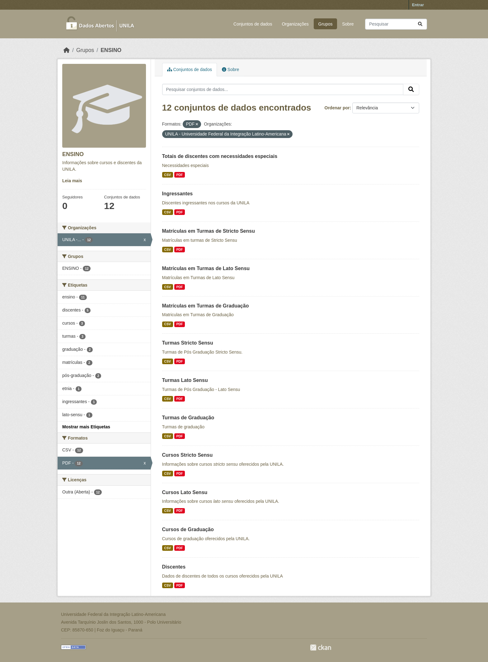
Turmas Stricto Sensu (187, 342)
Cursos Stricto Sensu (187, 455)
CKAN (320, 647)
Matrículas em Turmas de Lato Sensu (206, 268)
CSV (167, 175)
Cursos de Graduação (188, 529)
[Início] (66, 50)
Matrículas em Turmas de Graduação (205, 305)
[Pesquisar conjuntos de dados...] (396, 24)
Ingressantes (177, 193)
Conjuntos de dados (252, 23)
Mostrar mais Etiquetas (86, 426)
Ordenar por (337, 107)
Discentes (174, 566)
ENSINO (111, 50)
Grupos (325, 23)
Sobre (348, 23)
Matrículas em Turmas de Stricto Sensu (208, 231)
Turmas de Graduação (188, 417)
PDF (179, 175)
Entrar (418, 4)
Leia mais (72, 180)
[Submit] (420, 24)
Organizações (295, 23)
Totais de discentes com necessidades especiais (220, 156)
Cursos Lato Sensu (185, 492)
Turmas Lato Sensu (185, 380)
